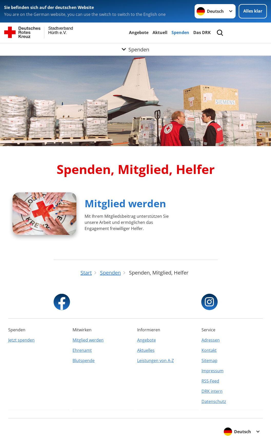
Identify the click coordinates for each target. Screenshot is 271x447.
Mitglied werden (125, 203)
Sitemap (209, 360)
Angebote (138, 32)
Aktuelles (146, 350)
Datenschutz (214, 401)
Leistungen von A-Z (155, 360)
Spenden (180, 32)
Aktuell (160, 32)
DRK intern (212, 391)
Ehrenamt (82, 350)
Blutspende (84, 360)
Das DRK (202, 32)
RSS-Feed (210, 381)
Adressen (211, 340)
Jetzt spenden (21, 340)
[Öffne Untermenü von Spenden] (135, 49)
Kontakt (209, 350)
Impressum (213, 371)
